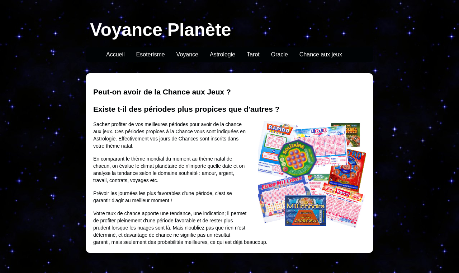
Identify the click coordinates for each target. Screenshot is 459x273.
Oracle (279, 54)
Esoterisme (150, 54)
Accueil (115, 54)
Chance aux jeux (320, 54)
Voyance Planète (160, 29)
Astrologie (222, 54)
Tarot (253, 54)
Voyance (187, 54)
